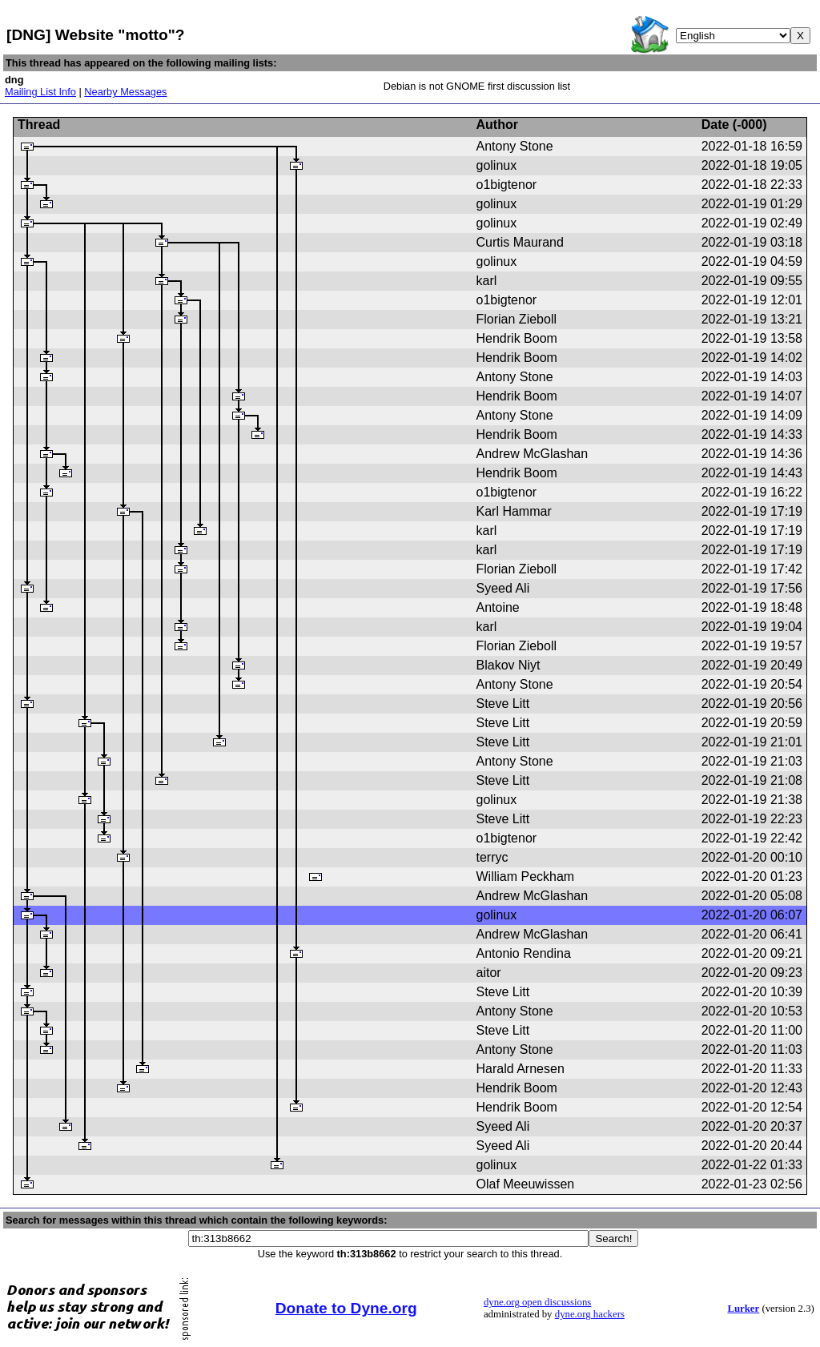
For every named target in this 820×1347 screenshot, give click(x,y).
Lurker (743, 1308)
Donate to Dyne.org (346, 1308)
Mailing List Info (40, 92)
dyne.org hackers (590, 1314)
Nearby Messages (125, 92)
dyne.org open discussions (537, 1302)
